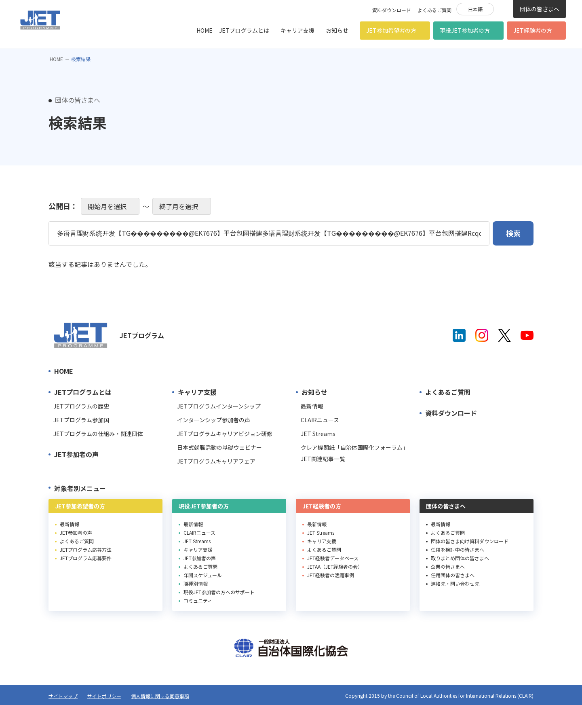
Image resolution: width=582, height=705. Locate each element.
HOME (204, 30)
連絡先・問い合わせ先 (455, 583)
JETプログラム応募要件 (86, 558)
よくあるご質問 (434, 9)
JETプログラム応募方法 (86, 549)
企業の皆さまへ (448, 566)
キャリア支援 (297, 30)
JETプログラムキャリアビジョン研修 (224, 434)
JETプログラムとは (244, 30)
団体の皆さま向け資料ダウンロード (469, 541)
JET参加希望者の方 (391, 30)
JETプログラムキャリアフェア (216, 461)
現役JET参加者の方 (465, 30)
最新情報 (312, 406)
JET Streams (318, 434)
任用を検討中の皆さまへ (457, 549)
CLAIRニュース (320, 420)
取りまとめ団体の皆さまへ (460, 558)
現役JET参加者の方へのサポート (219, 592)
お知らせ (337, 30)
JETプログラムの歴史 (81, 406)
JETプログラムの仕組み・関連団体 (98, 434)
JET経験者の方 (532, 30)
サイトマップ (63, 695)
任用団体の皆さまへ (452, 575)
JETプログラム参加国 (81, 420)
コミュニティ (197, 600)
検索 (503, 8)
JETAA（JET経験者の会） (335, 566)
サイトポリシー (104, 695)
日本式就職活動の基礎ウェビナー (219, 447)
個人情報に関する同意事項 (160, 695)
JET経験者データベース (332, 558)
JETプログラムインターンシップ (219, 406)
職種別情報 (195, 583)
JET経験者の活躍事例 (330, 575)
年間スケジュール (202, 575)
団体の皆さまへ (539, 9)
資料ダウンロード (391, 9)
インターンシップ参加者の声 (213, 420)
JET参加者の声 (76, 454)
